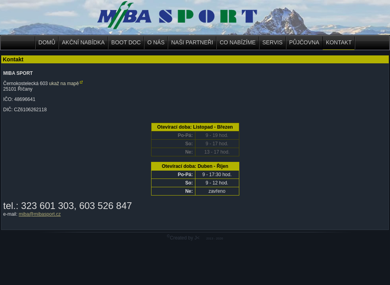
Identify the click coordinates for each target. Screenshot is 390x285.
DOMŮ (46, 42)
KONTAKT (339, 42)
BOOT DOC (125, 42)
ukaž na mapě (64, 83)
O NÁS (156, 42)
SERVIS (272, 42)
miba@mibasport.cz (40, 214)
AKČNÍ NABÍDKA (83, 42)
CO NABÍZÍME (238, 42)
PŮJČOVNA (304, 42)
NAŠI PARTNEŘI (192, 42)
